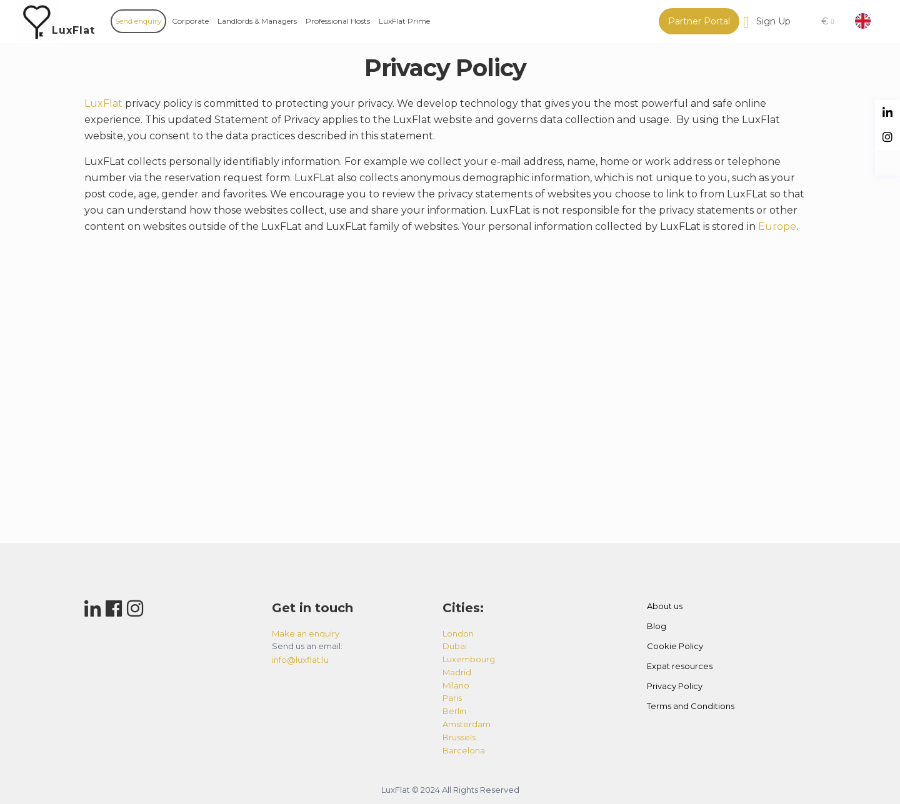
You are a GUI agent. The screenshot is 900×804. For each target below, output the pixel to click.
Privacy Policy (674, 686)
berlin (454, 711)
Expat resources (679, 666)
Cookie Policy (675, 646)
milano (455, 685)
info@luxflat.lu (300, 660)
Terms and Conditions (690, 706)
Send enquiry (138, 21)
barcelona (463, 750)
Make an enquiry (305, 633)
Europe (777, 226)
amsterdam (466, 724)
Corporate (190, 21)
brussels (459, 737)
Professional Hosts (338, 21)
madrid (456, 672)
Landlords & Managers (257, 21)
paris (452, 698)
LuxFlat (73, 30)
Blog (656, 626)
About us (664, 606)
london (458, 633)
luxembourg (468, 659)
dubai (454, 646)
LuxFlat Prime (404, 21)
